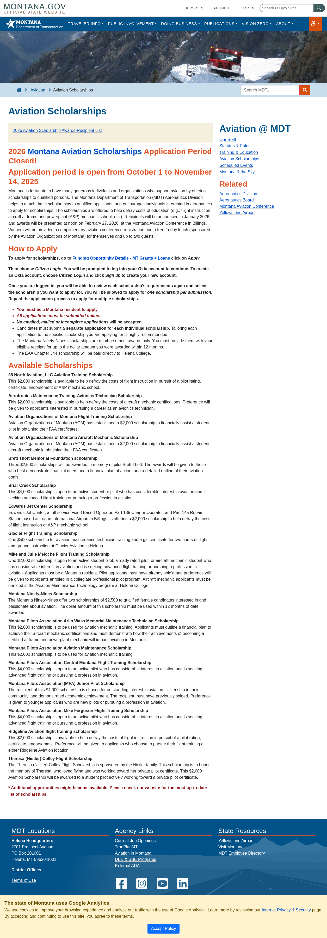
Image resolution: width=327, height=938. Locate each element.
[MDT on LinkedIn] (182, 883)
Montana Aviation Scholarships (85, 151)
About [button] (283, 23)
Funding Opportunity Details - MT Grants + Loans (121, 258)
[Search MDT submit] (304, 90)
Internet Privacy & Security (286, 910)
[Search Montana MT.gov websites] (292, 8)
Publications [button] (219, 23)
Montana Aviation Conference (246, 206)
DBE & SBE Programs (135, 859)
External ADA (127, 865)
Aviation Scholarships (239, 159)
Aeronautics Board (236, 200)
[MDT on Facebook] (121, 883)
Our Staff (227, 139)
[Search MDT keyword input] (269, 90)
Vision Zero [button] (255, 23)
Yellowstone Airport (237, 212)
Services (194, 8)
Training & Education (238, 152)
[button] (315, 24)
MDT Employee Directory (241, 853)
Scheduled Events (236, 165)
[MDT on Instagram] (141, 883)
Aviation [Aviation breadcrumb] (37, 90)
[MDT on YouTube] (162, 883)
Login (249, 8)
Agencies (223, 8)
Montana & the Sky (237, 172)
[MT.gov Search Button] (319, 8)
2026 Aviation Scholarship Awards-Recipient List (57, 130)
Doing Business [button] (179, 23)
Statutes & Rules (234, 146)
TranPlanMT (126, 847)
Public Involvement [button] (131, 23)
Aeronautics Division (238, 194)
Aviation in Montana (133, 853)
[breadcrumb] (19, 90)
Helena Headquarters (32, 840)
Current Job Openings (135, 840)
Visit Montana (231, 847)
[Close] (163, 929)
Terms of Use (23, 880)
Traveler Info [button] (84, 23)
